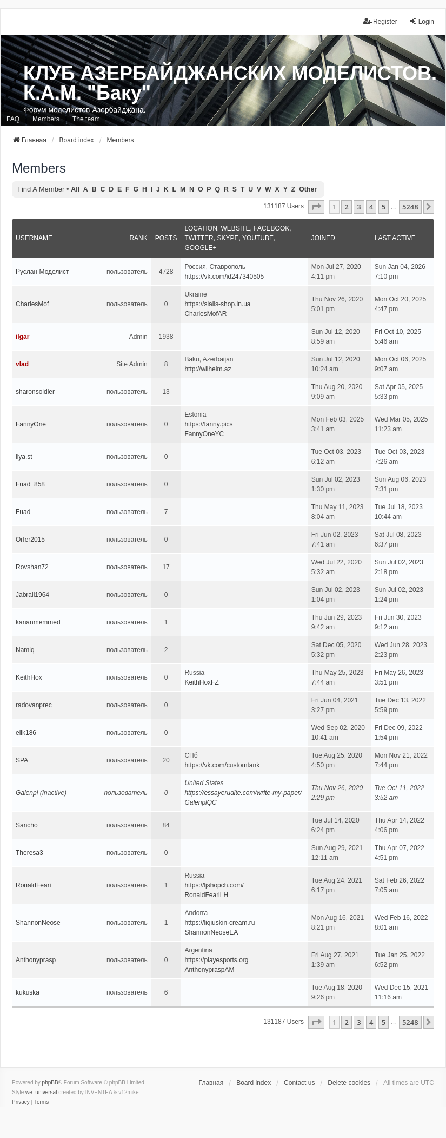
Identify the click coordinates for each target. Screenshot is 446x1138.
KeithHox (29, 677)
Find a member (40, 189)
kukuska (27, 992)
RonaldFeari (33, 885)
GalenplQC (200, 802)
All (75, 189)
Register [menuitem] (380, 21)
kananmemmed (38, 622)
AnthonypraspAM (209, 969)
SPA (22, 760)
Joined (323, 238)
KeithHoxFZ (201, 682)
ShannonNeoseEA (211, 932)
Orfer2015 (30, 539)
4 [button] (371, 207)
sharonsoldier (35, 392)
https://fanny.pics (208, 424)
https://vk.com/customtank (221, 765)
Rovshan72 (32, 567)
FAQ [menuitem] (12, 119)
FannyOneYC (204, 434)
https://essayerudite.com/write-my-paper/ (243, 793)
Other (308, 189)
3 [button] (359, 207)
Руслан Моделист (42, 271)
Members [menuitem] (45, 119)
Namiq (25, 650)
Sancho (27, 825)
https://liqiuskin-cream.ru (219, 922)
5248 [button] (410, 207)
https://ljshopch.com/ (213, 885)
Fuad (23, 512)
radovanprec (34, 705)
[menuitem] (21, 1102)
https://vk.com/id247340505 (224, 276)
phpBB (50, 1083)
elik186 (26, 732)
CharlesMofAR (205, 314)
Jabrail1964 (32, 594)
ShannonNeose (38, 922)
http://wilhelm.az (207, 369)
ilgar (22, 336)
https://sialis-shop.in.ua (217, 304)
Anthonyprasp (36, 960)
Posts (166, 238)
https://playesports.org (216, 960)
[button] (316, 206)
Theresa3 (29, 853)
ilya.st (24, 457)
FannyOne (31, 424)
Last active (395, 238)
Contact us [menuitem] (299, 1083)
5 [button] (383, 207)
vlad (22, 364)
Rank (138, 238)
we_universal (41, 1092)
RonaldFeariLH (206, 895)
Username (34, 238)
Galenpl (27, 793)
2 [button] (346, 207)
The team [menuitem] (86, 119)
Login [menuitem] (421, 21)
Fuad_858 (30, 484)
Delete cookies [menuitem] (349, 1083)
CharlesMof (32, 304)
